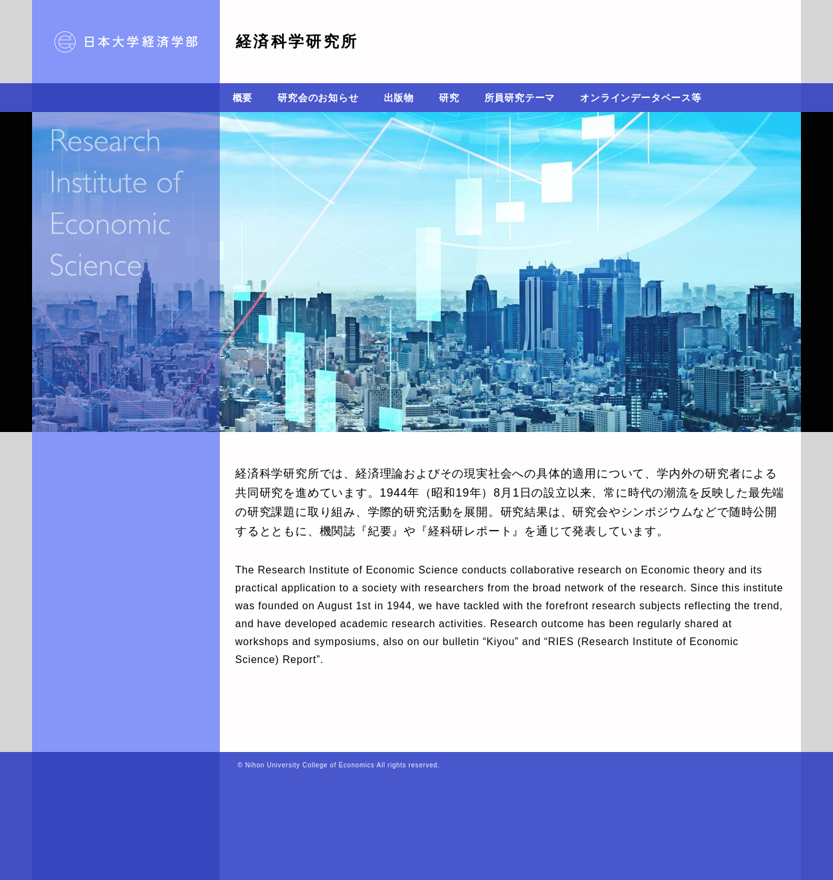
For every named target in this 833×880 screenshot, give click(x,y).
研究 (449, 97)
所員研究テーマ (520, 97)
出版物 (399, 97)
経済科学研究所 (297, 41)
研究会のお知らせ (317, 97)
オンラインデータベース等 (641, 97)
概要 (243, 97)
